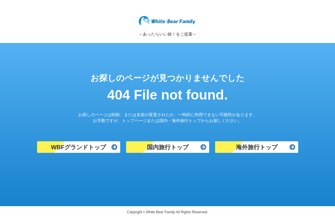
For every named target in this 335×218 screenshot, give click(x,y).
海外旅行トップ (256, 147)
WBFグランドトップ (78, 147)
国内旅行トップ (167, 147)
